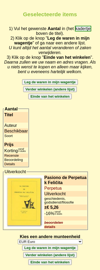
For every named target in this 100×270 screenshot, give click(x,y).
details (49, 227)
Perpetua (53, 188)
